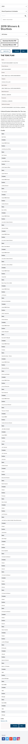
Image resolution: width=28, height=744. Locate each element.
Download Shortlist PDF (9, 40)
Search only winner (8, 19)
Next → (23, 51)
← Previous (15, 51)
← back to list (6, 51)
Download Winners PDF (9, 44)
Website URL (4, 721)
